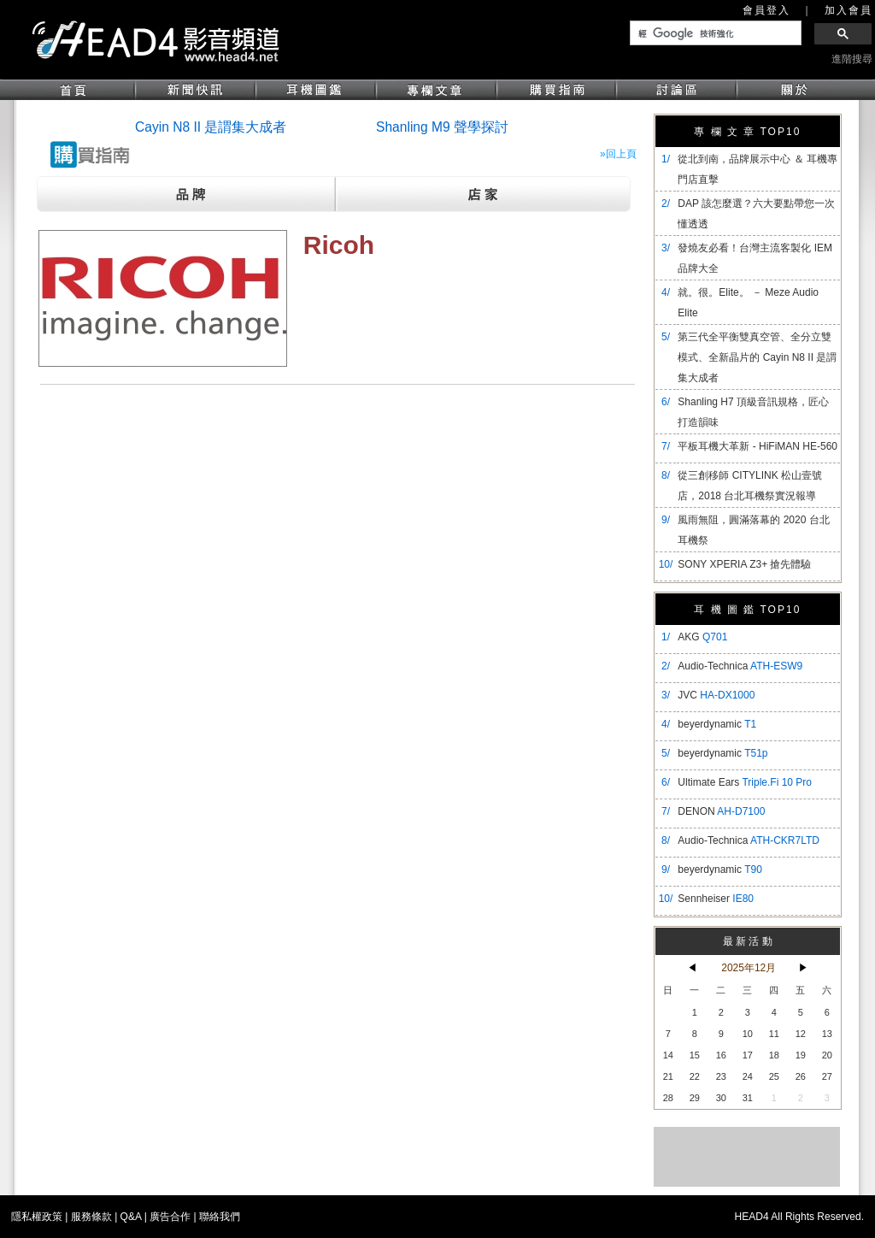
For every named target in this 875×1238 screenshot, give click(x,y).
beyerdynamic (717, 724)
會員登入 (766, 10)
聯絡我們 (219, 1217)
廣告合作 (170, 1217)
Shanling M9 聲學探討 (442, 127)
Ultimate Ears (745, 782)
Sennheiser (716, 899)
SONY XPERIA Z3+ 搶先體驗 (744, 564)
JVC (716, 695)
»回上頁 (618, 154)
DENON (721, 811)
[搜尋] (714, 33)
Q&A (131, 1217)
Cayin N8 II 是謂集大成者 (210, 127)
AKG (702, 637)
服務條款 (91, 1217)
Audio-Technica (740, 666)
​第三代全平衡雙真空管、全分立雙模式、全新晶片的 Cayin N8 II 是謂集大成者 (757, 357)
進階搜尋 (851, 59)
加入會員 (848, 10)
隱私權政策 (36, 1217)
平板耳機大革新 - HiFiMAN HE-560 (757, 446)
